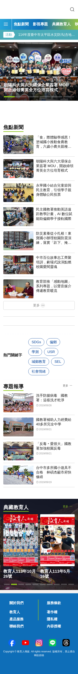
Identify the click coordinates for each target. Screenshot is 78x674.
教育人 (14, 612)
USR (51, 352)
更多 (36, 305)
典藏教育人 (61, 24)
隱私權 (52, 619)
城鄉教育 (39, 362)
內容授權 (54, 626)
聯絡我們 (16, 626)
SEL (57, 362)
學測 (35, 352)
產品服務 (16, 619)
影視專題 (40, 24)
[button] (9, 96)
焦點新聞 (21, 24)
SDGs (36, 342)
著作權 (52, 612)
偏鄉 (53, 342)
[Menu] (6, 24)
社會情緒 (39, 371)
